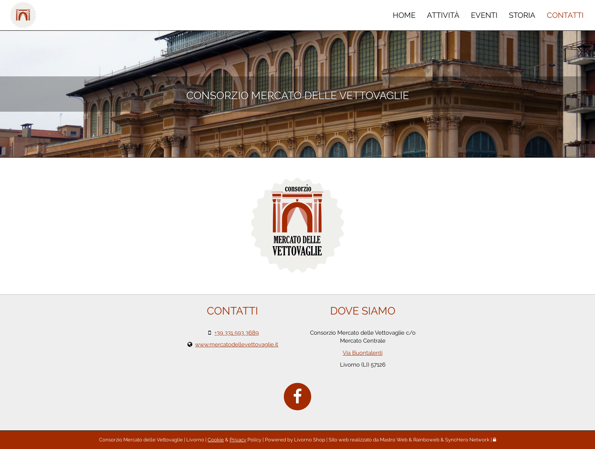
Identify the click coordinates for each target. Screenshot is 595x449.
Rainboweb (426, 440)
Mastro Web (394, 440)
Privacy (238, 440)
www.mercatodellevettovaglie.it (236, 344)
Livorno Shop (309, 440)
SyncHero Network (467, 440)
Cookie (216, 440)
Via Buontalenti (362, 352)
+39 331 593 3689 (236, 332)
